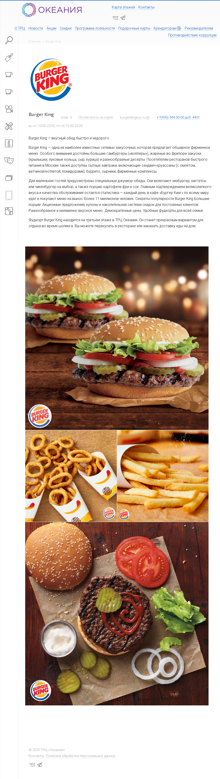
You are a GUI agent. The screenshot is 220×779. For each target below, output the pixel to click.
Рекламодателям (199, 28)
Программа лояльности (95, 28)
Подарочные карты (134, 28)
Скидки (66, 28)
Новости (36, 28)
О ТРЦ (20, 28)
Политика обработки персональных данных (81, 756)
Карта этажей (123, 7)
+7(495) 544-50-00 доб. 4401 (178, 117)
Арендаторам (167, 28)
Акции (51, 28)
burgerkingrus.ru (132, 117)
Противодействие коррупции (192, 35)
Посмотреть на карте (96, 117)
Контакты (146, 7)
